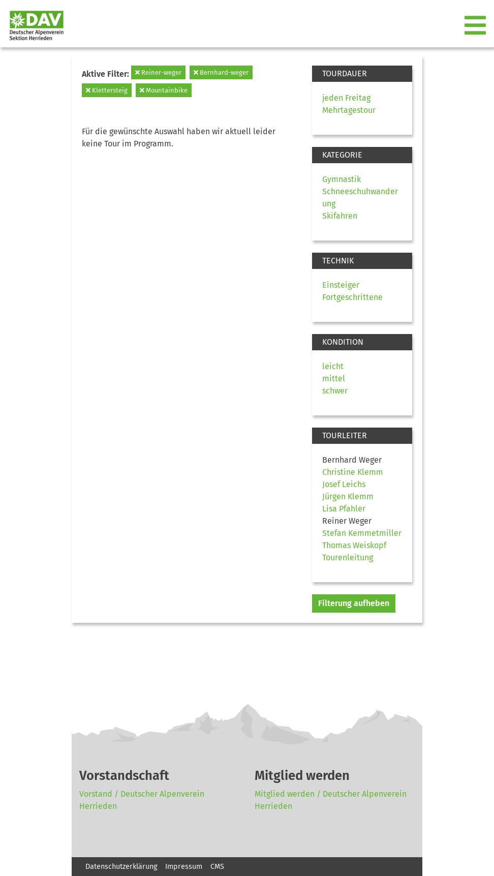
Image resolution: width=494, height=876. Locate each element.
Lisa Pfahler (343, 508)
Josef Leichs (343, 484)
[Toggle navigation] (476, 26)
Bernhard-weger (221, 72)
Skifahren (339, 216)
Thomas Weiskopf (354, 545)
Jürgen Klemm (348, 496)
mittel (333, 378)
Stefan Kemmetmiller (362, 533)
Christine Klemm (352, 472)
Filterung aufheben (353, 603)
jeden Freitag (346, 98)
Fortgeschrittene (352, 297)
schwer (335, 391)
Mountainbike (164, 90)
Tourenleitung (347, 557)
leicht (333, 366)
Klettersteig (107, 90)
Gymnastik (341, 179)
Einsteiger (340, 285)
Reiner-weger (158, 72)
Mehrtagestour (349, 110)
